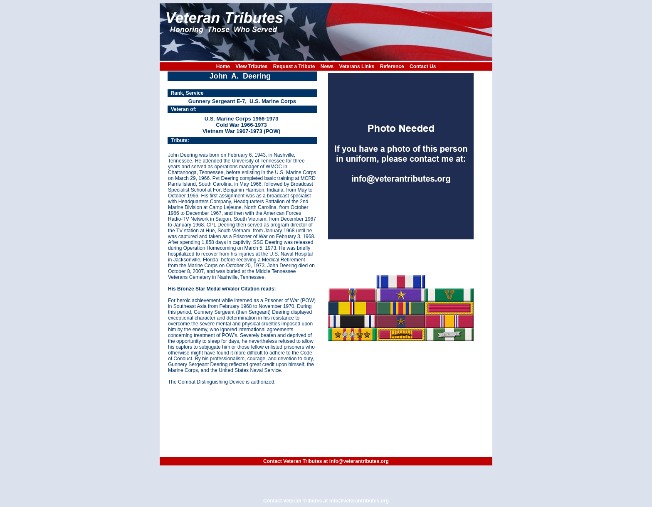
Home (223, 66)
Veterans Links (357, 66)
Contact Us (423, 66)
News (327, 66)
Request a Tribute (294, 66)
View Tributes (251, 66)
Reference (392, 66)
